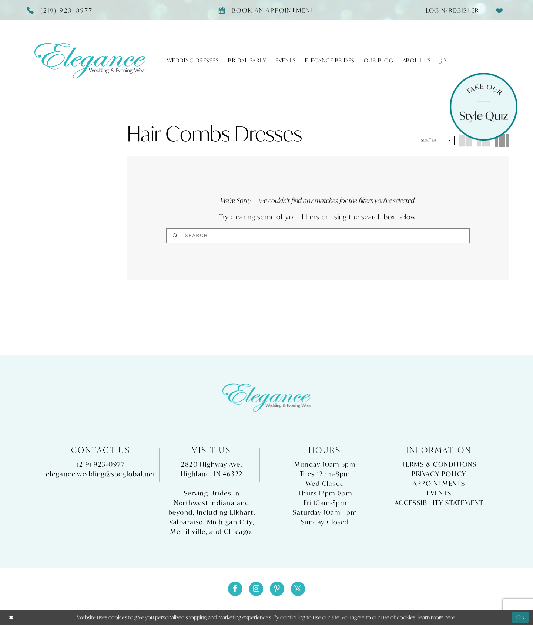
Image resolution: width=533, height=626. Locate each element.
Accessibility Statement (439, 503)
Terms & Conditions (439, 464)
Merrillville (188, 532)
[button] (439, 60)
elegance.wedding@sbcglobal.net (101, 474)
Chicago (237, 532)
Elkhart (242, 512)
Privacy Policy (439, 474)
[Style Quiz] (483, 107)
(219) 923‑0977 (100, 464)
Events (438, 493)
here (450, 618)
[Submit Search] (282, 235)
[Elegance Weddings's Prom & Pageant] (90, 60)
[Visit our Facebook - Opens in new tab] (234, 589)
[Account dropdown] (449, 10)
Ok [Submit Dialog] (520, 618)
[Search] (318, 235)
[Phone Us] (60, 10)
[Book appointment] (266, 10)
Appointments (439, 484)
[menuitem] (449, 10)
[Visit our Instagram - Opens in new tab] (255, 589)
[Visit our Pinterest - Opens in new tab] (277, 589)
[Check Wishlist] (499, 10)
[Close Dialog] (11, 618)
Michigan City (229, 522)
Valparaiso (186, 522)
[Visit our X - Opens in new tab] (298, 589)
